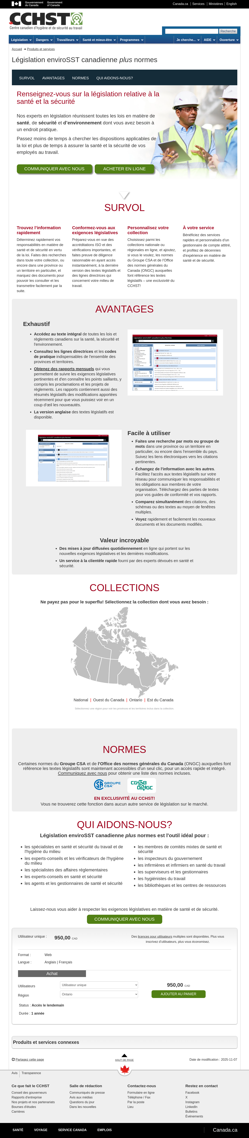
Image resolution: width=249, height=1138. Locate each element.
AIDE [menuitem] (209, 40)
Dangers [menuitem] (44, 40)
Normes (80, 78)
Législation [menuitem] (21, 40)
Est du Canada (160, 700)
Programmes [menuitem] (131, 40)
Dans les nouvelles (83, 1107)
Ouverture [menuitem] (228, 40)
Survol (27, 78)
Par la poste (136, 1102)
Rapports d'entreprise (27, 1097)
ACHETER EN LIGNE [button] (124, 168)
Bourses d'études (24, 1107)
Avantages (53, 78)
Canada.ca (225, 1130)
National (81, 700)
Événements (194, 1116)
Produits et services (41, 49)
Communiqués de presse (87, 1092)
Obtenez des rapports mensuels (64, 369)
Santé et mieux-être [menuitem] (99, 40)
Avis (15, 1073)
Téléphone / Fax (139, 1097)
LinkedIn (191, 1107)
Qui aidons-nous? (114, 78)
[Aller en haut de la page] (124, 1058)
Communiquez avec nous (82, 773)
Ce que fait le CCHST (31, 1086)
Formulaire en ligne (141, 1092)
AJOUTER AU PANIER (179, 994)
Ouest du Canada (108, 700)
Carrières (18, 1111)
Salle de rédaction (86, 1086)
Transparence (31, 1073)
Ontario (135, 700)
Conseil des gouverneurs (29, 1092)
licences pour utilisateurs (155, 936)
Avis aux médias (81, 1097)
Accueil (17, 49)
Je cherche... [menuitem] (187, 40)
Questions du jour (82, 1102)
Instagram (192, 1102)
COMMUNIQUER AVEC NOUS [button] (54, 168)
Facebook (192, 1092)
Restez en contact (201, 1086)
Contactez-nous (142, 1086)
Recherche (228, 31)
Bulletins (191, 1111)
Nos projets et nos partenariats (33, 1102)
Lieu (131, 1107)
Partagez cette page (28, 1059)
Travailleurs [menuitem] (67, 40)
